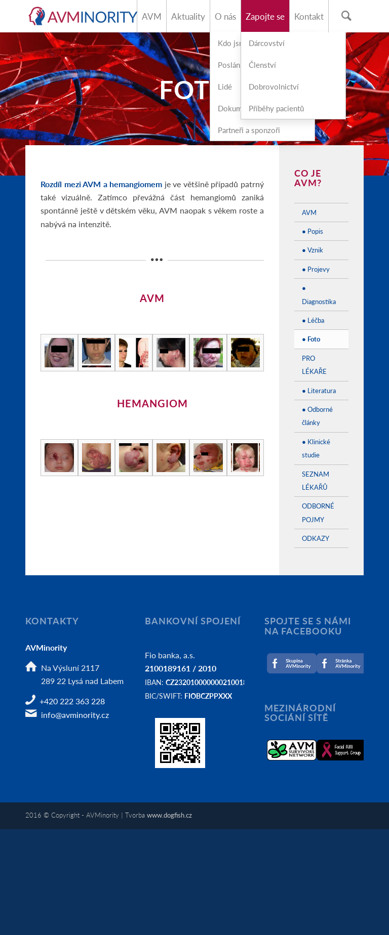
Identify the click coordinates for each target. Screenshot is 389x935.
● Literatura (319, 390)
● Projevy (316, 269)
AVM (309, 212)
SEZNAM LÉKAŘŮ (315, 480)
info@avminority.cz (75, 714)
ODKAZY (315, 538)
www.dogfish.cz (169, 815)
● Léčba (313, 320)
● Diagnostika (319, 294)
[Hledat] (346, 16)
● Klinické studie (316, 448)
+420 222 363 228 (72, 701)
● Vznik (312, 249)
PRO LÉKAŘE (314, 364)
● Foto (311, 339)
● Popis (312, 231)
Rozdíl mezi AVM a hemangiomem (101, 184)
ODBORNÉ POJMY (318, 512)
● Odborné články (317, 415)
